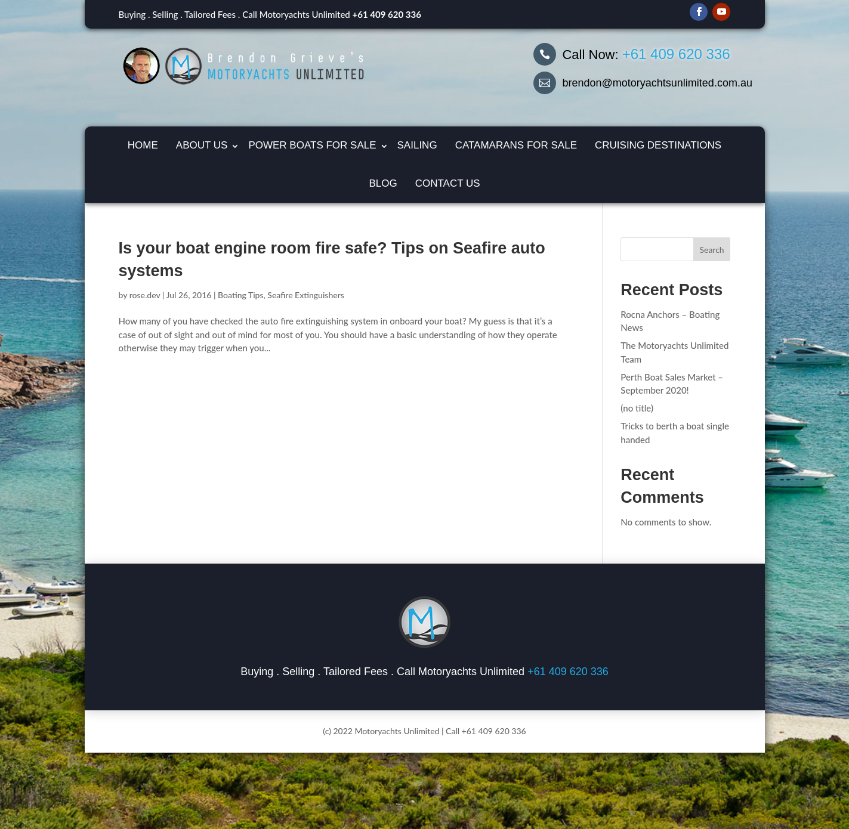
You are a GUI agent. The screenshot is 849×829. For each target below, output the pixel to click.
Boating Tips (240, 295)
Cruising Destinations (658, 145)
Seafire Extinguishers (305, 295)
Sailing (417, 145)
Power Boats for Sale (312, 145)
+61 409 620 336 (387, 14)
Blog (383, 183)
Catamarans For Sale (516, 145)
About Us (202, 145)
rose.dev (144, 295)
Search (711, 250)
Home (143, 145)
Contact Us (447, 183)
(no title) (636, 408)
